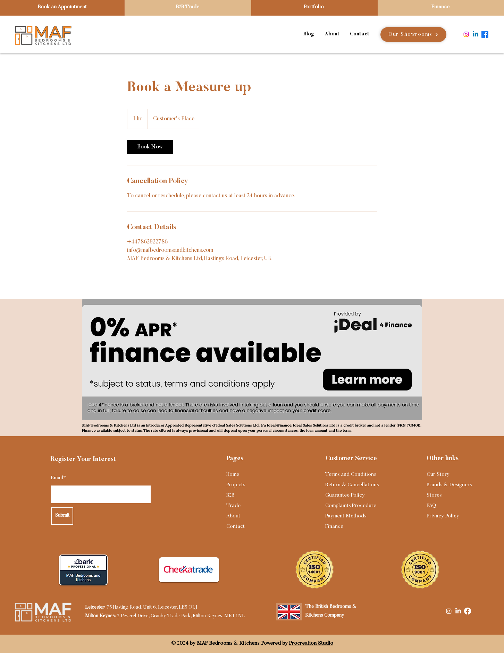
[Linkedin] (475, 34)
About (233, 516)
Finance (334, 526)
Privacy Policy (443, 516)
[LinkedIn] (458, 611)
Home (232, 474)
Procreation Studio (311, 643)
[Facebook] (484, 34)
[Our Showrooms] (413, 34)
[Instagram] (466, 34)
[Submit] (62, 516)
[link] (150, 147)
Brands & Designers (449, 485)
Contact (235, 526)
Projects (235, 485)
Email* (58, 478)
